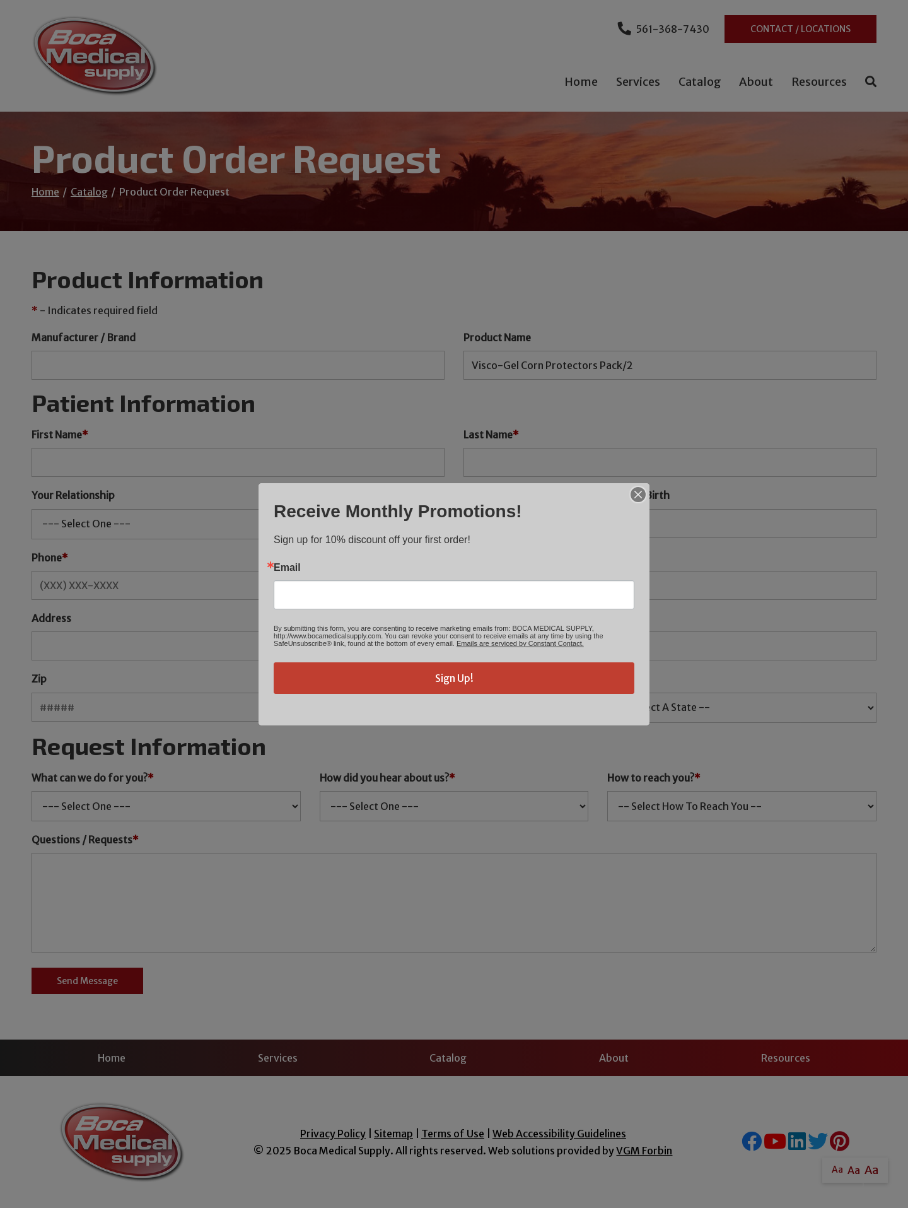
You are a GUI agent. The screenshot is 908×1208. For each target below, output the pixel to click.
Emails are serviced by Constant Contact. (520, 643)
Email (287, 568)
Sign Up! (454, 678)
